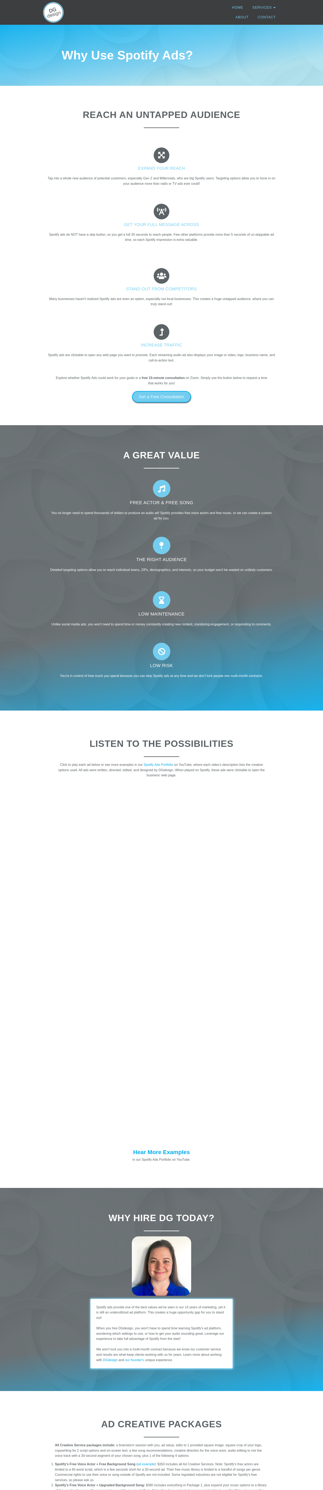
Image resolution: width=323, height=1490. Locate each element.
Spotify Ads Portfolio (158, 576)
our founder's (134, 929)
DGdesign (110, 929)
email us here (112, 1368)
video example (131, 1110)
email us (212, 1360)
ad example (145, 1033)
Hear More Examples (161, 721)
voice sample (196, 1070)
